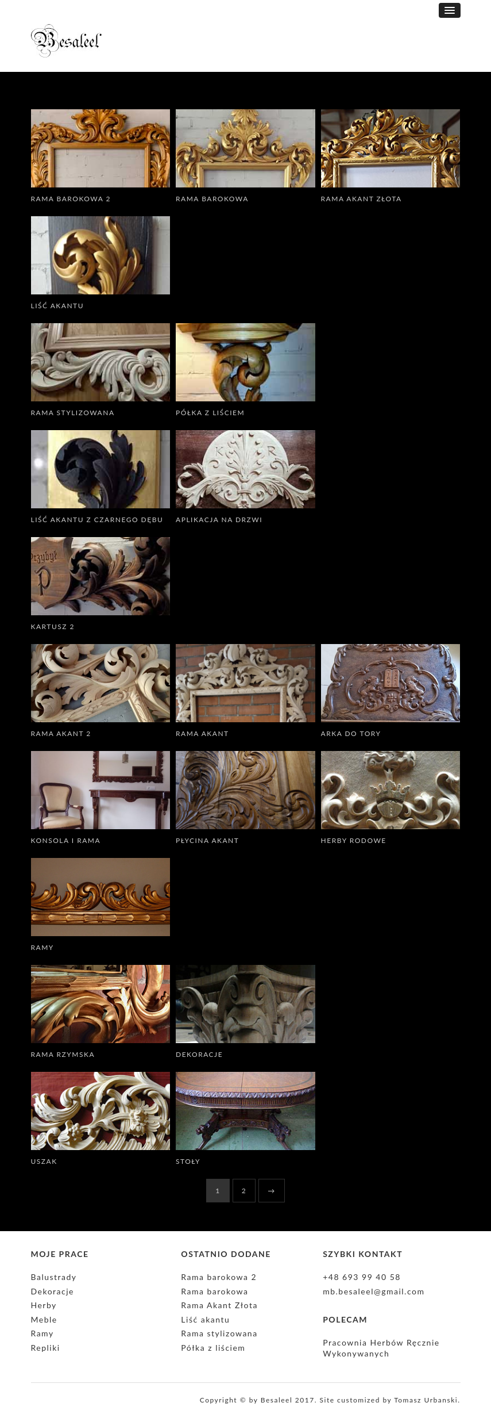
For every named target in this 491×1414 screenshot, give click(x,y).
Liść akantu (57, 305)
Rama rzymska (63, 1054)
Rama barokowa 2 (71, 198)
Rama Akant (202, 733)
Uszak (44, 1161)
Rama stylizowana (73, 412)
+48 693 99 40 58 (362, 1277)
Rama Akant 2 (61, 733)
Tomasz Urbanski (426, 1400)
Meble (44, 1319)
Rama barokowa (212, 198)
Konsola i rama (66, 840)
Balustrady (54, 1277)
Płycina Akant (207, 840)
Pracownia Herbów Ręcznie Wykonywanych (381, 1348)
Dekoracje (199, 1054)
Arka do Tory (351, 733)
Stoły (188, 1161)
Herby (44, 1305)
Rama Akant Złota (361, 198)
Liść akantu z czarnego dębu (97, 519)
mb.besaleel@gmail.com (373, 1291)
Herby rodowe (353, 840)
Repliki (45, 1347)
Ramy (42, 947)
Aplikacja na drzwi (219, 519)
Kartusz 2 (53, 626)
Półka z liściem (210, 412)
